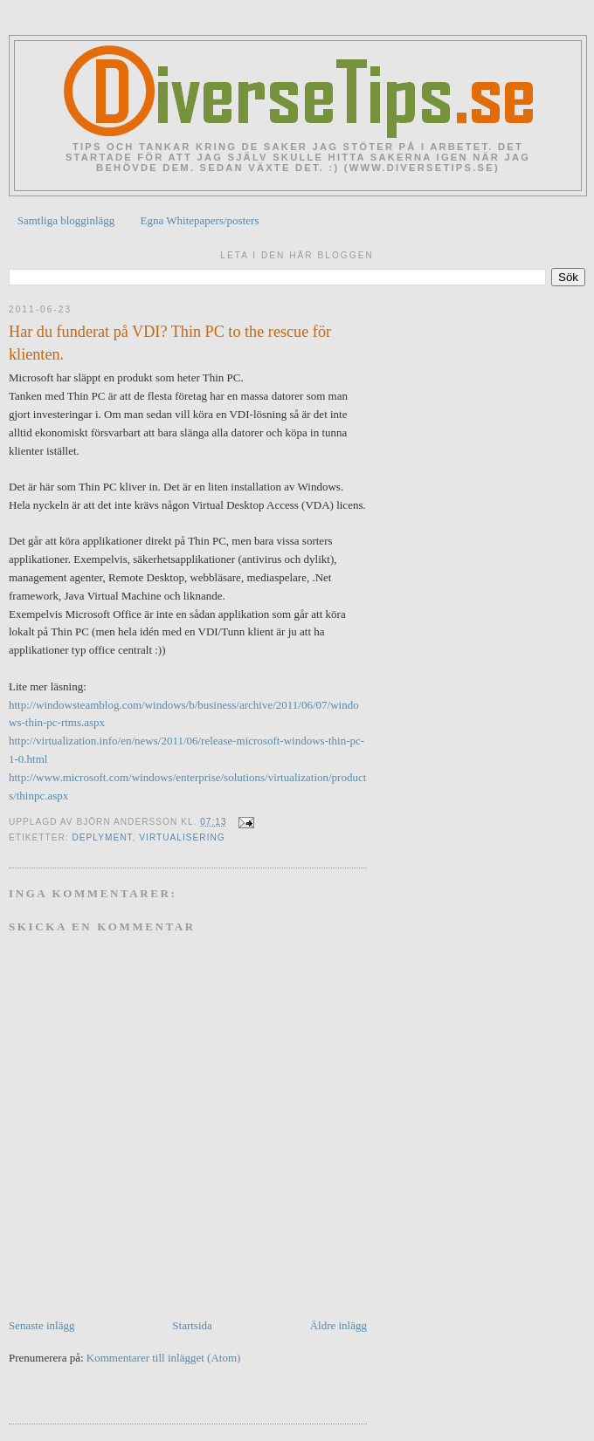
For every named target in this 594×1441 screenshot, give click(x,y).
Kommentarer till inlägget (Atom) (163, 1357)
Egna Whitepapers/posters (200, 220)
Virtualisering (181, 837)
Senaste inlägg (41, 1325)
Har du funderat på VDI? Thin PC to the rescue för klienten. (170, 342)
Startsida (192, 1325)
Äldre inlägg (338, 1325)
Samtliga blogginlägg (66, 220)
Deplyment (102, 837)
